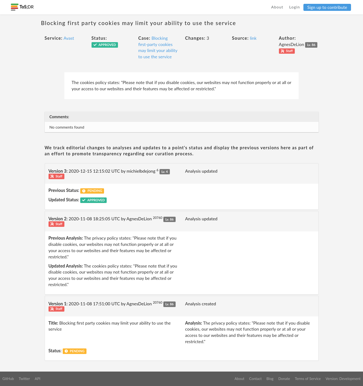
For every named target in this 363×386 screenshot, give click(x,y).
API (37, 378)
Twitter (24, 378)
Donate (284, 378)
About (277, 7)
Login (294, 7)
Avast (69, 38)
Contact (255, 378)
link (253, 38)
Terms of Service (308, 378)
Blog (269, 378)
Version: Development (343, 378)
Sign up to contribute (327, 7)
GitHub (8, 378)
